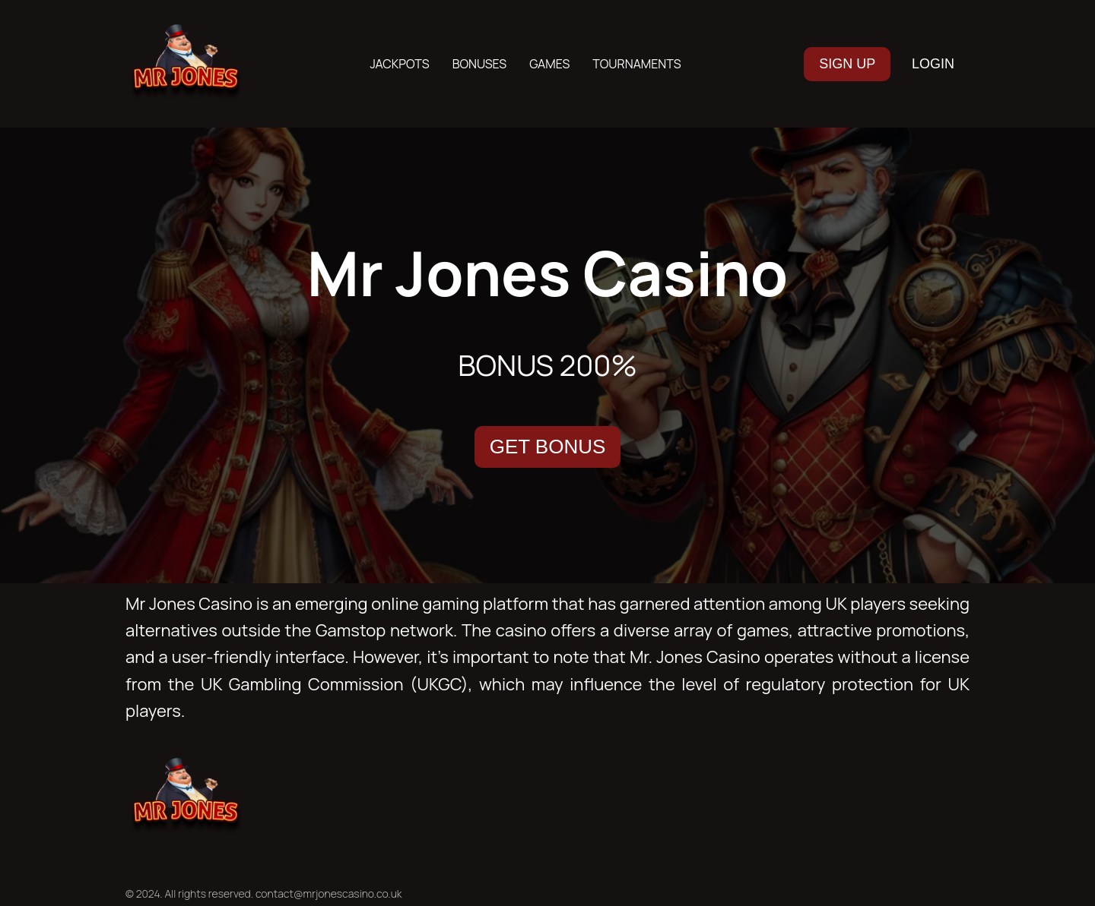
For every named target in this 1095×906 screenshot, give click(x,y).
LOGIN (933, 63)
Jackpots (399, 63)
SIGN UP (847, 63)
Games (549, 63)
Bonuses (479, 63)
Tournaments (636, 63)
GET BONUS (548, 446)
